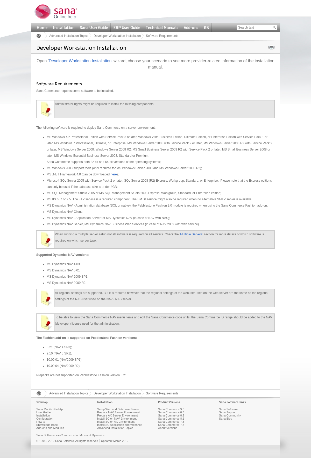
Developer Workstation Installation (117, 36)
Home (42, 27)
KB (206, 27)
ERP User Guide (126, 27)
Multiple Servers (191, 234)
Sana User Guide (94, 27)
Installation (63, 27)
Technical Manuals (162, 27)
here (114, 174)
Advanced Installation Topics (68, 36)
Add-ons (191, 27)
